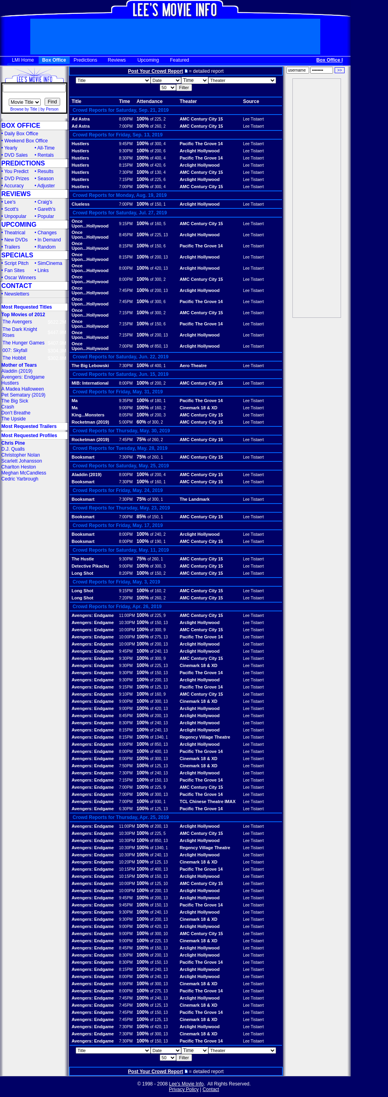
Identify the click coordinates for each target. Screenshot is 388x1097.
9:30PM (126, 151)
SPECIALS (17, 255)
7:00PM (126, 126)
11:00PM (127, 615)
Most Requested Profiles (29, 435)
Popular (45, 216)
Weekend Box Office (26, 141)
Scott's (11, 209)
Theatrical (14, 232)
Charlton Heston (18, 467)
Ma (75, 400)
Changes (47, 232)
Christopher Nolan (20, 455)
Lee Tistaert (253, 119)
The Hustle (83, 558)
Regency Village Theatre (205, 737)
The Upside (13, 419)
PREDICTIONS (23, 163)
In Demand (49, 240)
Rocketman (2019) (90, 422)
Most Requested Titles (26, 307)
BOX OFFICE (20, 125)
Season (45, 178)
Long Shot (82, 573)
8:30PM (126, 158)
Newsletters (16, 294)
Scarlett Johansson (21, 461)
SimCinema (49, 263)
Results (45, 171)
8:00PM (126, 119)
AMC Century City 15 (201, 119)
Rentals (45, 155)
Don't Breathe (15, 413)
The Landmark (195, 499)
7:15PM (126, 179)
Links (43, 270)
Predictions (85, 60)
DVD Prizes (16, 178)
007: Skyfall (14, 350)
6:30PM (126, 809)
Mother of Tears (19, 365)
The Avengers (17, 322)
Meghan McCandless (23, 473)
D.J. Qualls (13, 449)
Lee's (10, 202)
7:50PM (126, 766)
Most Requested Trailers (29, 426)
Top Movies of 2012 (23, 314)
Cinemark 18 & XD (199, 407)
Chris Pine (13, 443)
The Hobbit (14, 358)
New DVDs (16, 240)
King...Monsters (88, 414)
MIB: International (90, 383)
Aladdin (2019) (16, 371)
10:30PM (127, 622)
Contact (211, 1089)
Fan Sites (14, 270)
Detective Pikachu (90, 566)
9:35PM (126, 401)
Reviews (117, 60)
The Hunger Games (23, 343)
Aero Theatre (193, 365)
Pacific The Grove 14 (201, 143)
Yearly (11, 148)
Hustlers (10, 383)
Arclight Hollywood (199, 150)
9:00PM (126, 408)
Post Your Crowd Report (155, 71)
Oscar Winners (20, 277)
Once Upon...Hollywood (90, 223)
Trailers (12, 247)
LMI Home (23, 60)
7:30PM (126, 172)
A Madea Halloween (22, 389)
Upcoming (148, 60)
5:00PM (126, 422)
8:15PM (126, 165)
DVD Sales (16, 155)
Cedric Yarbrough (19, 479)
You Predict (16, 171)
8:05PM (126, 415)
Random (46, 247)
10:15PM (127, 869)
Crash (7, 407)
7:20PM (126, 598)
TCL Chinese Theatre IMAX (207, 801)
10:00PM (127, 630)
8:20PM (126, 573)
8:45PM (126, 235)
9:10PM (126, 694)
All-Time (46, 148)
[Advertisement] (317, 198)
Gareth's (46, 209)
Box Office (54, 60)
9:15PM (126, 224)
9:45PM (126, 144)
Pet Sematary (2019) (23, 395)
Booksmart (83, 457)
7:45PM (126, 290)
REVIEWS (16, 194)
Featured (179, 60)
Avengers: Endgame (23, 377)
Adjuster (46, 186)
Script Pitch (16, 263)
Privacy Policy (184, 1089)
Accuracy (14, 186)
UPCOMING (18, 224)
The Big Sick (14, 401)
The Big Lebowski (90, 365)
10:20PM (127, 862)
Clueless (81, 204)
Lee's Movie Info (186, 1084)
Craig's (44, 202)
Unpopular (15, 216)
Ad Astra (81, 119)
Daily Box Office (21, 133)
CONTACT (16, 285)
